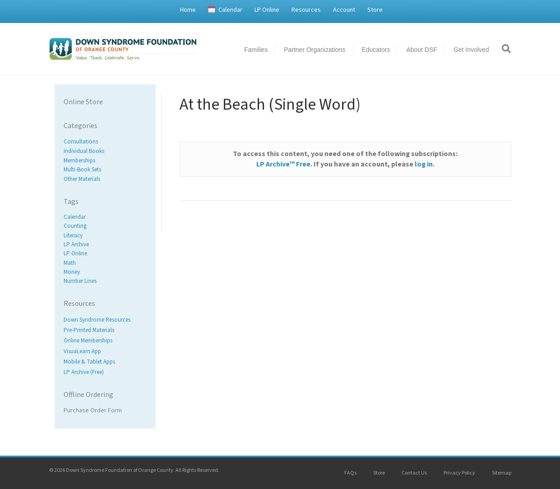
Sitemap (501, 473)
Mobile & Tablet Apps (89, 362)
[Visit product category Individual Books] (105, 151)
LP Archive (76, 244)
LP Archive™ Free (283, 164)
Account (344, 9)
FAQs (350, 473)
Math (70, 263)
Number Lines (80, 281)
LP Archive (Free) (84, 372)
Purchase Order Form (93, 410)
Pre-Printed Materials (89, 331)
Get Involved (471, 49)
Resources (306, 9)
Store (375, 9)
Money (72, 272)
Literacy (73, 235)
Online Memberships (88, 341)
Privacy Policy (459, 473)
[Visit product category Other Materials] (105, 179)
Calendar (230, 9)
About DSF (421, 49)
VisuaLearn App (82, 351)
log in (424, 164)
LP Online (267, 9)
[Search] (503, 48)
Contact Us (414, 473)
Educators (375, 49)
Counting (75, 226)
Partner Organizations (314, 49)
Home (188, 9)
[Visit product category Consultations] (105, 142)
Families (256, 49)
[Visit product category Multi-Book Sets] (105, 170)
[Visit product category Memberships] (105, 160)
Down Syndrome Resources (97, 320)
